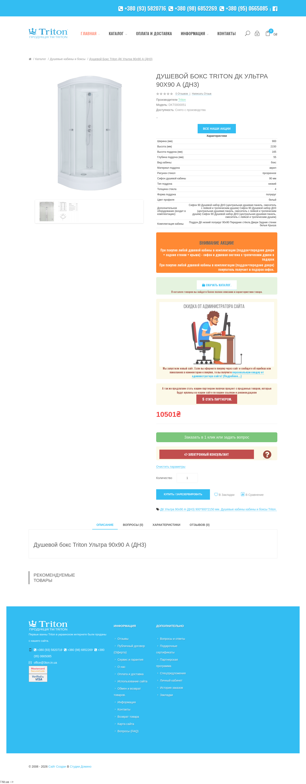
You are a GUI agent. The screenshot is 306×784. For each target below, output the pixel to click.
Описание (104, 525)
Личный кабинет (171, 680)
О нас (121, 667)
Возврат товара (128, 716)
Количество (164, 478)
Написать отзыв (201, 93)
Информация (127, 702)
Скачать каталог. (216, 285)
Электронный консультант (206, 454)
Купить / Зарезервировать (183, 494)
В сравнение (254, 494)
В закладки (227, 494)
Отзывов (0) (200, 525)
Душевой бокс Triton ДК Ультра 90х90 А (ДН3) (121, 59)
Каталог (40, 59)
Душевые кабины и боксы (67, 59)
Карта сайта (126, 724)
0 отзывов (182, 93)
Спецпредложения (173, 673)
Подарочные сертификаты (166, 649)
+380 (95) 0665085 (244, 8)
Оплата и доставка (130, 674)
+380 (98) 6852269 (193, 8)
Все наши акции (217, 128)
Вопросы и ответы (172, 638)
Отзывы (123, 638)
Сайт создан (57, 766)
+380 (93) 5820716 (142, 8)
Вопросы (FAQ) (128, 731)
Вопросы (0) (133, 525)
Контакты (124, 709)
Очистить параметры (170, 466)
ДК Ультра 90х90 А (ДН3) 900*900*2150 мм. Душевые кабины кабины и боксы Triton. (218, 509)
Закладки (166, 695)
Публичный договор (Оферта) (129, 649)
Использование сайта (132, 681)
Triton (182, 99)
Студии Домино (80, 766)
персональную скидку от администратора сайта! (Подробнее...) (228, 374)
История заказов (171, 687)
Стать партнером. (217, 399)
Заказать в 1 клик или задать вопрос (216, 437)
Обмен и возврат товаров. (127, 692)
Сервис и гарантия (130, 659)
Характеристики (166, 525)
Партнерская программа (167, 663)
